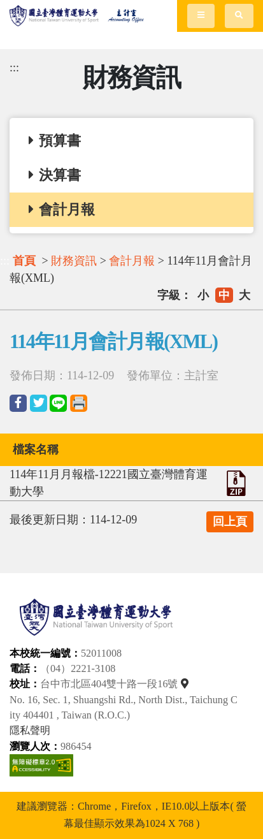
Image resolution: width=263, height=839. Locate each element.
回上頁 (230, 521)
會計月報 (132, 260)
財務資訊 (74, 260)
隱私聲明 (30, 730)
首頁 (24, 260)
